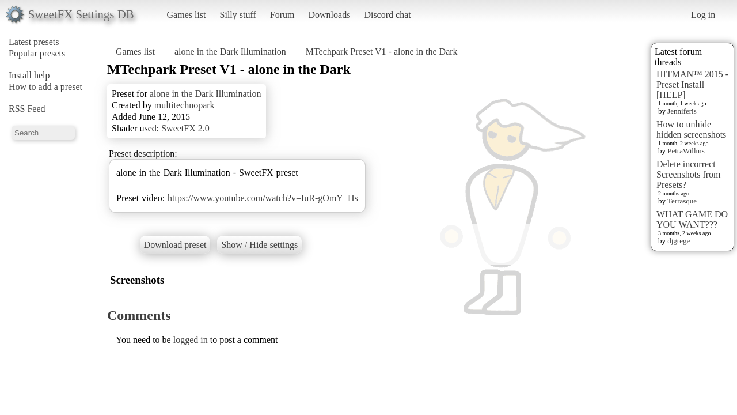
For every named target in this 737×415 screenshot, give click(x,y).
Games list (186, 15)
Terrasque (682, 201)
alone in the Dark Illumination (230, 51)
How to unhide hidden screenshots (691, 129)
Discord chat (387, 15)
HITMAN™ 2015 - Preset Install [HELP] (692, 84)
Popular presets (37, 53)
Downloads (329, 15)
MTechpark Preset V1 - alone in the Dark (382, 51)
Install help (29, 75)
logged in (190, 340)
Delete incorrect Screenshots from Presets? (688, 174)
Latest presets (34, 42)
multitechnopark (184, 105)
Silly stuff (238, 15)
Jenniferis (682, 111)
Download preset (175, 245)
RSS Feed (27, 109)
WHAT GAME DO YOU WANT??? (692, 219)
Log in (703, 15)
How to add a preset (45, 87)
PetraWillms (685, 150)
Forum (282, 15)
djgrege (678, 240)
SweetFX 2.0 (185, 128)
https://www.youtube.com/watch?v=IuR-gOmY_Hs (263, 198)
